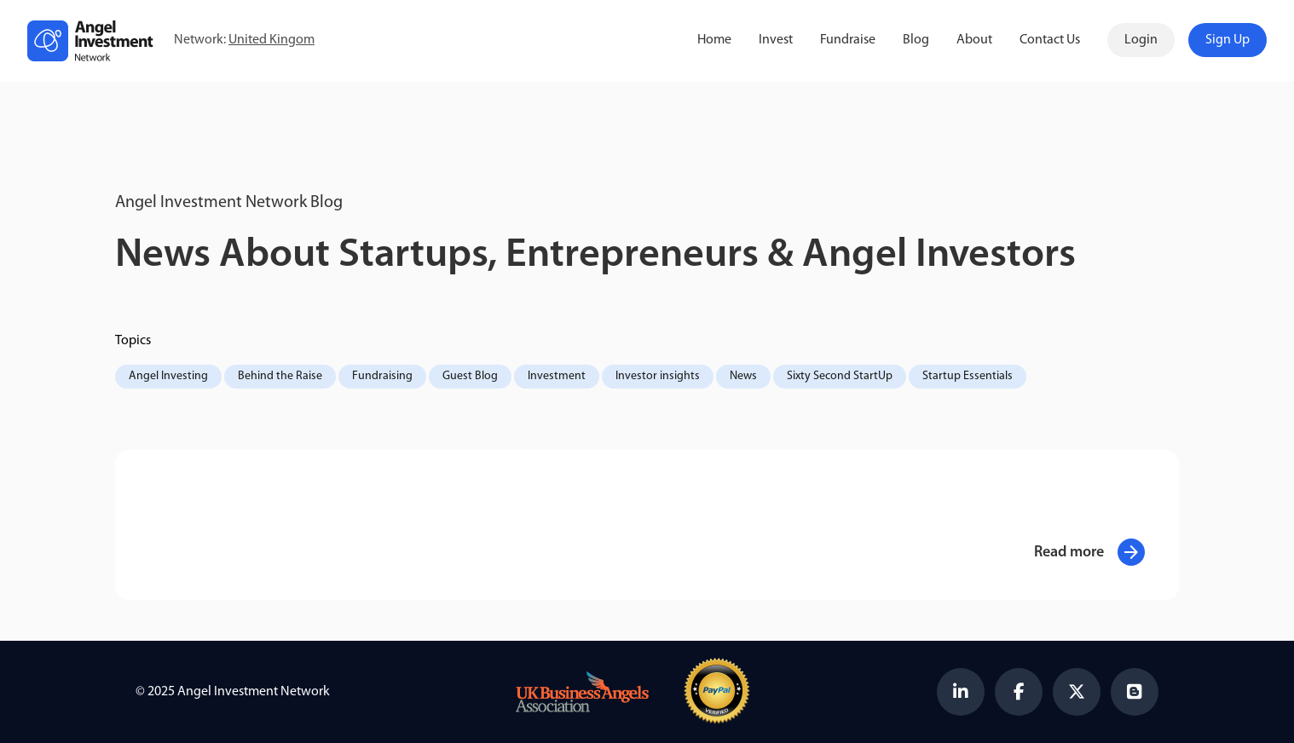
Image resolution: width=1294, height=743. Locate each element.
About (974, 40)
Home (714, 40)
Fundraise (847, 40)
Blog (916, 40)
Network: (244, 40)
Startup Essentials (967, 376)
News (743, 376)
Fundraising (382, 376)
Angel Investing (168, 376)
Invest (776, 40)
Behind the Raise (280, 376)
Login (1141, 40)
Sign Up (1227, 40)
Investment (557, 376)
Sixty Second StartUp (840, 376)
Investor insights (657, 376)
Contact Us (1050, 40)
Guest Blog (470, 376)
